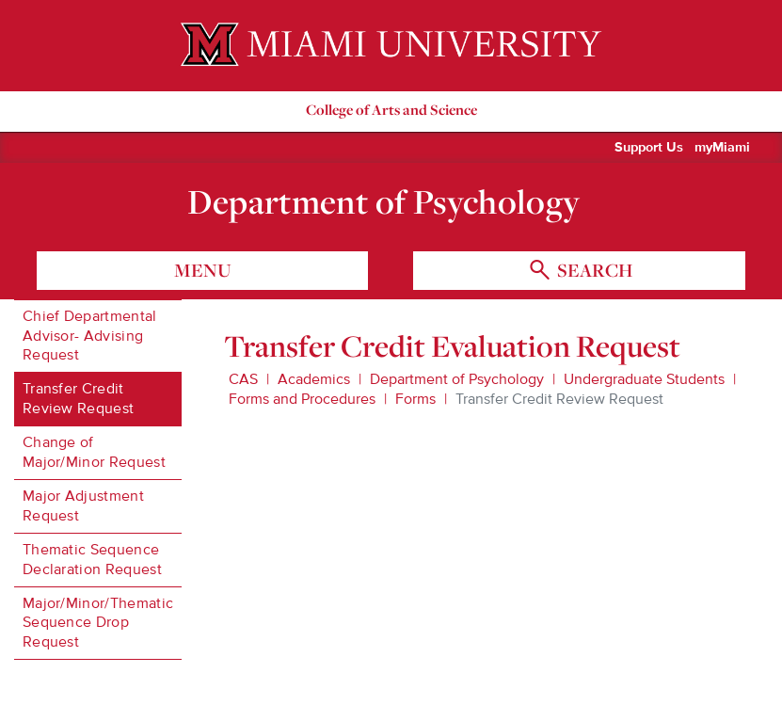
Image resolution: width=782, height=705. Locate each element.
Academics (314, 379)
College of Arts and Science (391, 110)
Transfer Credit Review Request (78, 398)
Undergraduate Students (644, 379)
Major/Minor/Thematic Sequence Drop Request (98, 623)
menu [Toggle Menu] (202, 270)
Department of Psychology (383, 201)
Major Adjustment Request (83, 506)
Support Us (648, 147)
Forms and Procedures (302, 399)
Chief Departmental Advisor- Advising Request (90, 336)
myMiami (722, 147)
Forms (415, 399)
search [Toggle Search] (592, 270)
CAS (243, 379)
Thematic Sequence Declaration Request (92, 559)
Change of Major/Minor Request (94, 452)
